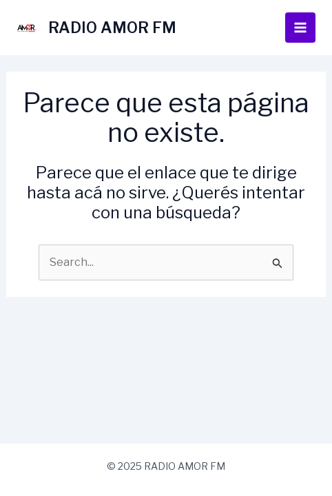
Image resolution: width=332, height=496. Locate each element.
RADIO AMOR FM (112, 28)
